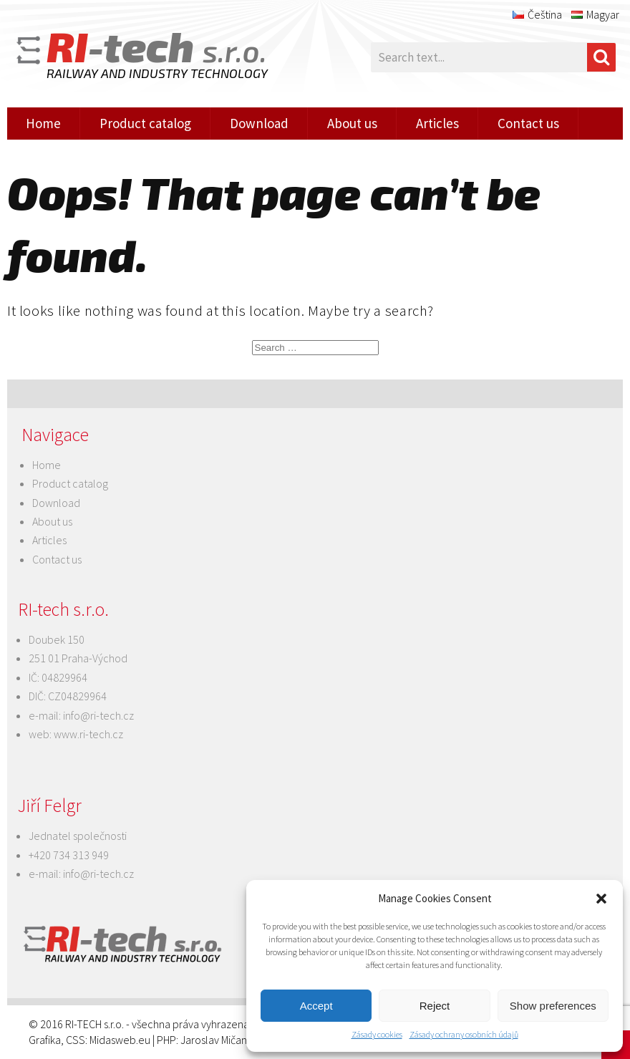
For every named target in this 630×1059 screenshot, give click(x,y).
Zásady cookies (377, 1034)
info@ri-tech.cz (98, 715)
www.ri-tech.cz (88, 734)
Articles (437, 123)
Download (259, 123)
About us (352, 123)
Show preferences (553, 1006)
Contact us (528, 123)
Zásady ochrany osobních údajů (464, 1034)
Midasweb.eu (119, 1040)
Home (43, 123)
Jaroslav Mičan (213, 1040)
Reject (435, 1006)
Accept (316, 1006)
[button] (601, 898)
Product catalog (145, 123)
